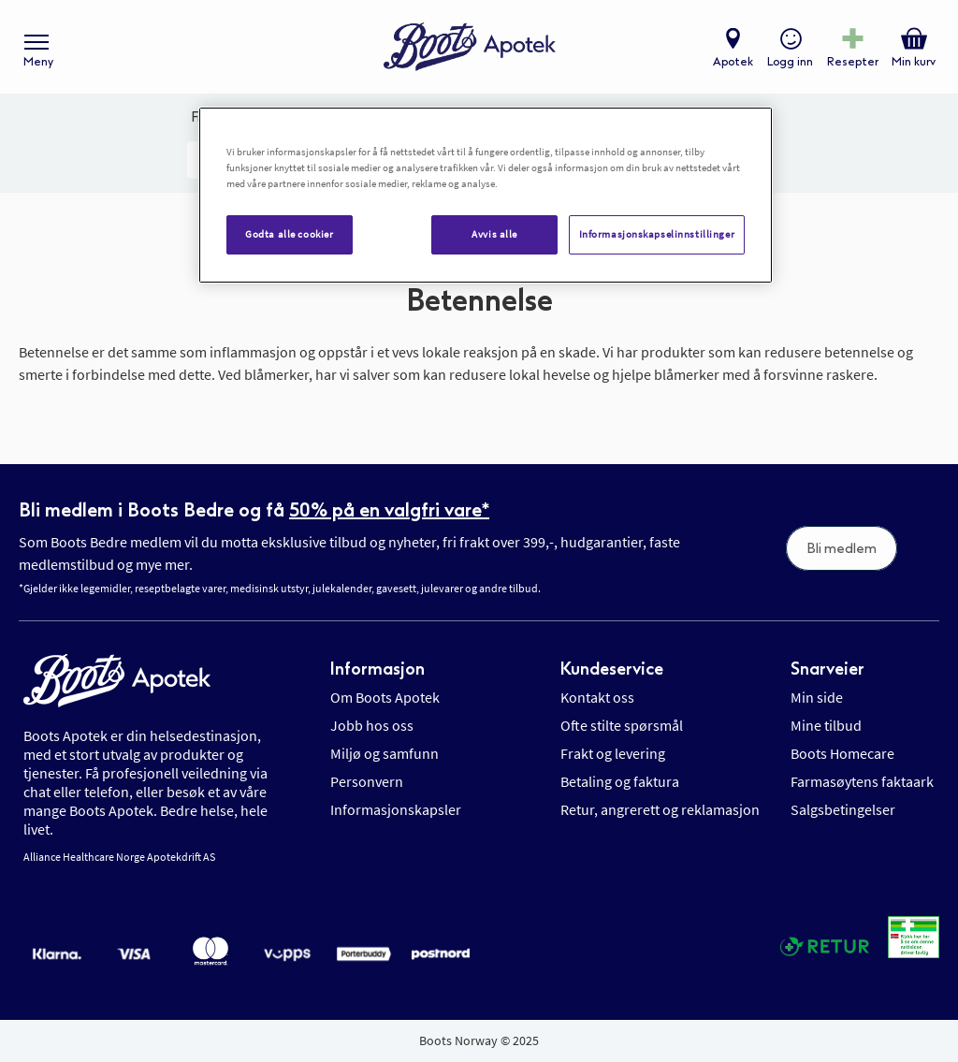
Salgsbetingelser (843, 809)
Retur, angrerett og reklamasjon (660, 809)
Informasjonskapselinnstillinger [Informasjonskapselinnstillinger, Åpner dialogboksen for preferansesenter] (657, 233)
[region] (485, 195)
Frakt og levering (612, 753)
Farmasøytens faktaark (862, 781)
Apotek (733, 61)
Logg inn (790, 61)
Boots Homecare (842, 753)
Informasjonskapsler (395, 809)
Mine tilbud (826, 725)
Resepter (852, 61)
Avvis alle (494, 233)
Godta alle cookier (289, 233)
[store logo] (470, 47)
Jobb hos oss (372, 725)
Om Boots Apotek (385, 697)
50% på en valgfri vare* (389, 510)
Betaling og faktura (619, 781)
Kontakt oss (597, 697)
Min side (817, 697)
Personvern (366, 781)
